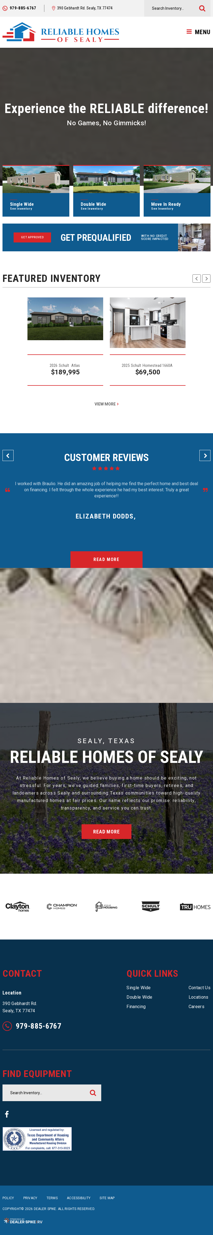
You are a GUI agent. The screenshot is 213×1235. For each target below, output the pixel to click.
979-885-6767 (31, 1026)
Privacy (30, 1198)
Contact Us (200, 987)
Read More (106, 559)
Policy (8, 1198)
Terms (52, 1198)
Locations (199, 997)
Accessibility (78, 1198)
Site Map (107, 1198)
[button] (196, 278)
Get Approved (32, 237)
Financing (136, 1006)
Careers (196, 1006)
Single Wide (138, 987)
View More (105, 404)
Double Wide (139, 997)
